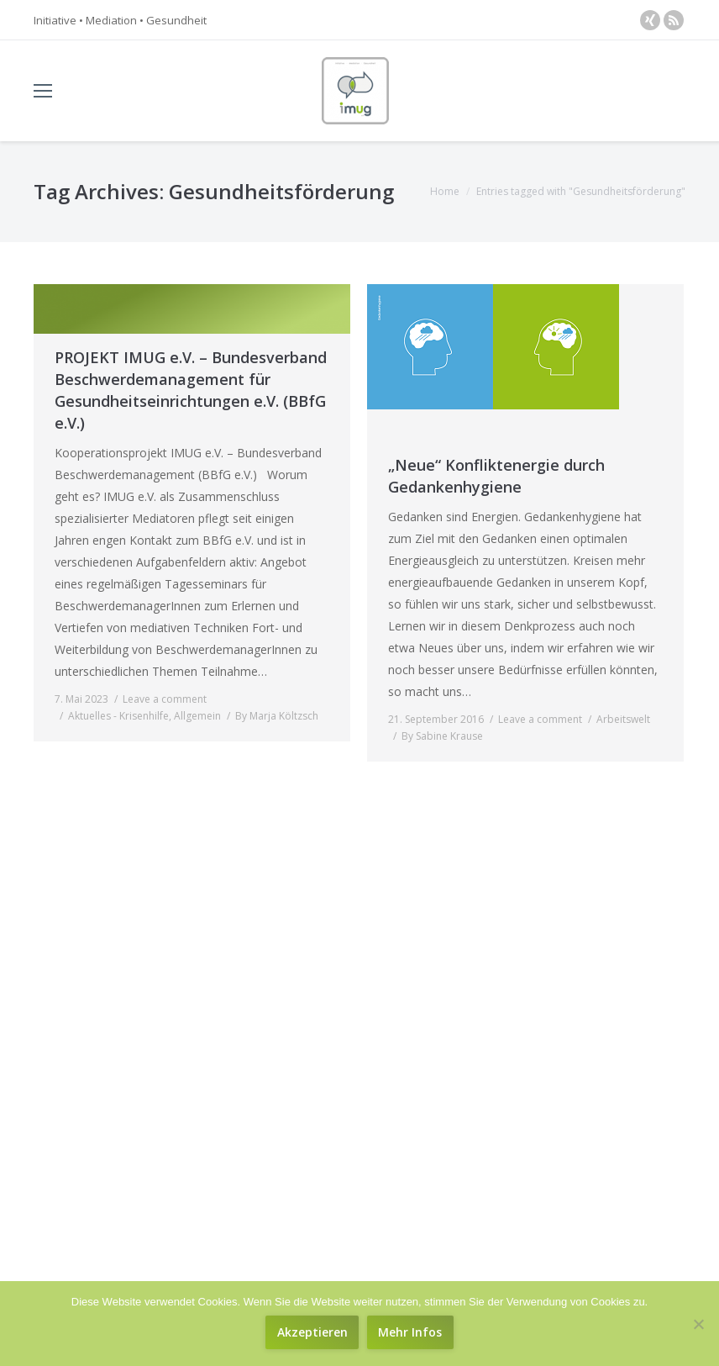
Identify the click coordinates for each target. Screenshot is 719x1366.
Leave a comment (165, 699)
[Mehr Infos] (410, 1332)
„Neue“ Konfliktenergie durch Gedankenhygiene (496, 476)
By (276, 716)
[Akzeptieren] (312, 1332)
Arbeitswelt (623, 719)
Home (444, 191)
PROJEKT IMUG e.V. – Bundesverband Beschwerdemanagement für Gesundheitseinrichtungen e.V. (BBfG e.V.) (191, 390)
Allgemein (197, 716)
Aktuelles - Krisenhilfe (118, 716)
